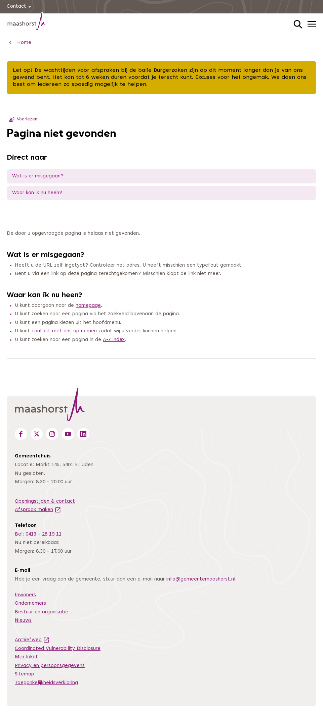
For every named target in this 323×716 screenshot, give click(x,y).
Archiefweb (32, 640)
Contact (20, 6)
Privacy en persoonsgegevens (50, 665)
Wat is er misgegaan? (38, 176)
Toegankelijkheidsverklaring (46, 682)
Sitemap (24, 674)
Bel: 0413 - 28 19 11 (38, 534)
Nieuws (23, 620)
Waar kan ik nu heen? (37, 193)
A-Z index (114, 339)
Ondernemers (30, 603)
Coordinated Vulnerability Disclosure (57, 648)
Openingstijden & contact (45, 501)
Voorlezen (22, 119)
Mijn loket (26, 657)
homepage (88, 305)
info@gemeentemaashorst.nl (200, 579)
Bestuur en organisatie (41, 612)
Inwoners (25, 595)
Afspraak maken (38, 509)
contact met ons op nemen (64, 331)
